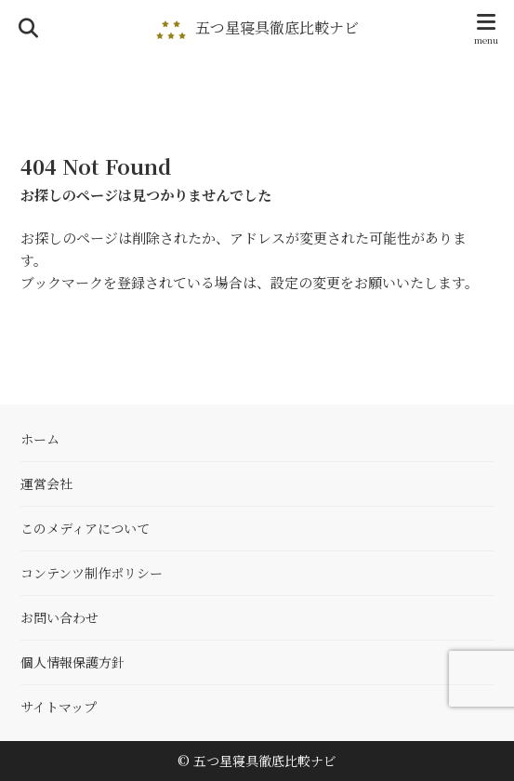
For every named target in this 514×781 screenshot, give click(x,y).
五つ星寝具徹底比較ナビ (277, 27)
